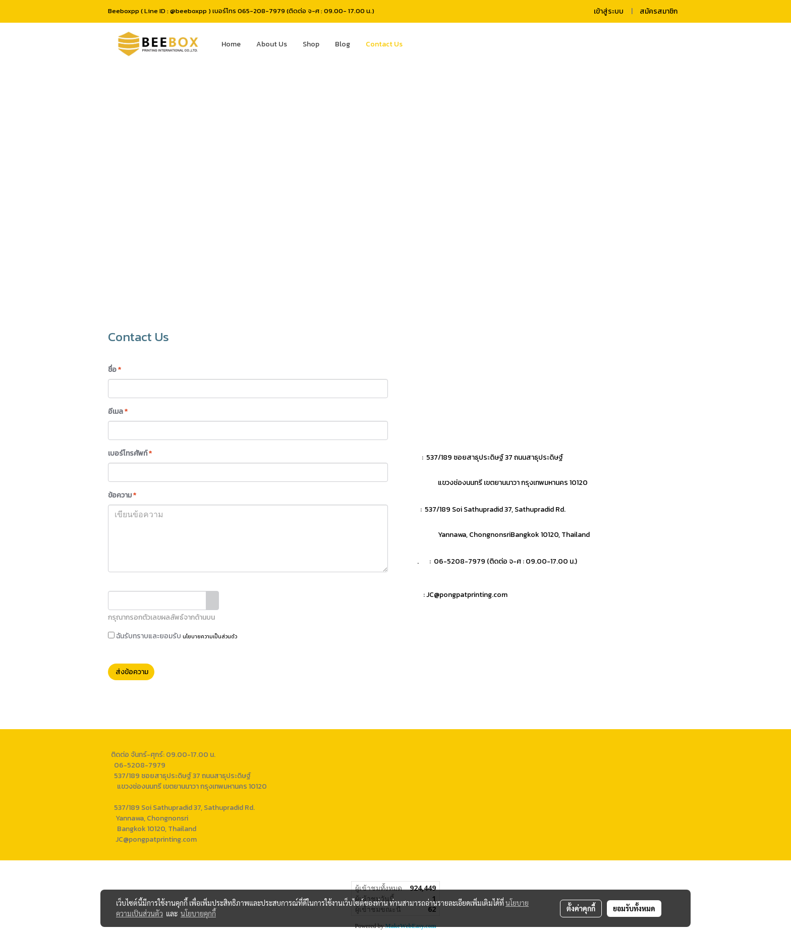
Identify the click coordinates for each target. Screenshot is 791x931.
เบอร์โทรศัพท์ (130, 453)
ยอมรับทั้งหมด (634, 908)
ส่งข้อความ (131, 672)
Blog (342, 44)
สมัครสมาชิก (658, 11)
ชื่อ (114, 369)
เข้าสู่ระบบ (609, 11)
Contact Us (384, 44)
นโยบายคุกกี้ (198, 913)
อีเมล (118, 411)
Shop (311, 44)
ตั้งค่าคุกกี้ (581, 908)
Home (231, 44)
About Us (271, 44)
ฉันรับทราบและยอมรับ (172, 636)
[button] (425, 44)
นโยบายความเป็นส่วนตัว (210, 636)
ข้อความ (122, 495)
